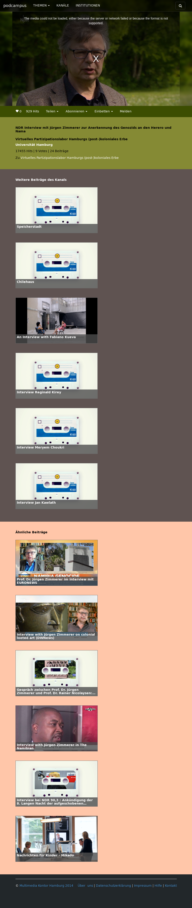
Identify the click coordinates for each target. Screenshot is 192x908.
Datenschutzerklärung (113, 886)
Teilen (52, 111)
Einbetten (104, 111)
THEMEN (41, 5)
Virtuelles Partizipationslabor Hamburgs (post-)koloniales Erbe (70, 158)
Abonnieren (76, 111)
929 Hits (32, 111)
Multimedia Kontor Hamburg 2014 (46, 886)
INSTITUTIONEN (88, 5)
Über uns (85, 886)
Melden (126, 111)
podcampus (14, 5)
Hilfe (158, 886)
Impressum (143, 886)
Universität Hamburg (34, 145)
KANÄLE (62, 5)
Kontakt (171, 886)
